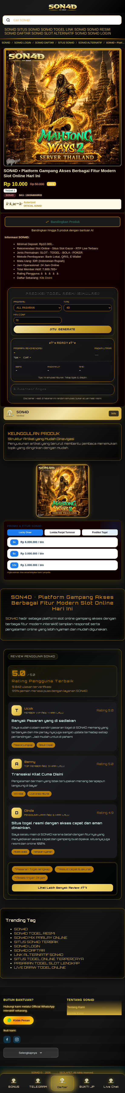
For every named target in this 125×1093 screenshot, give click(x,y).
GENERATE (62, 329)
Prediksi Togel (100, 532)
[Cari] (8, 20)
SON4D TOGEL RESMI (34, 933)
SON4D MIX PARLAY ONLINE (40, 937)
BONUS (13, 1083)
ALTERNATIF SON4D (70, 33)
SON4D (10, 29)
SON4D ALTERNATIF (90, 42)
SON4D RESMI (98, 29)
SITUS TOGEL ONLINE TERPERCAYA (49, 959)
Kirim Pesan (18, 1020)
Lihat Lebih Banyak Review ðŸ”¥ (62, 887)
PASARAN (38, 305)
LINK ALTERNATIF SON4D (38, 954)
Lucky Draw (25, 532)
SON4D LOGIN (99, 33)
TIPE (88, 305)
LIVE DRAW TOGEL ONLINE (40, 967)
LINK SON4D (76, 29)
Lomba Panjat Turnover (62, 532)
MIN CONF (38, 318)
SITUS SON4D (28, 29)
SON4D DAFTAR (17, 33)
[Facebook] (7, 1039)
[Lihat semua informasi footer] (30, 1053)
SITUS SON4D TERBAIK (36, 942)
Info (113, 413)
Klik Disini (46, 277)
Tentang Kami (76, 1007)
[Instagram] (16, 1039)
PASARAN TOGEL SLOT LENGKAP (47, 963)
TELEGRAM (38, 1083)
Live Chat (111, 1083)
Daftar (62, 1083)
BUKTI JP (86, 1083)
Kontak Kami (75, 1013)
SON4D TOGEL (53, 29)
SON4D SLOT (42, 33)
